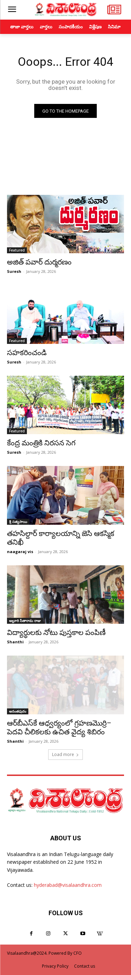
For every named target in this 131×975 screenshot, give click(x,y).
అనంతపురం (17, 711)
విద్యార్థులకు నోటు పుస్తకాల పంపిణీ (56, 632)
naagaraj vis (20, 551)
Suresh (14, 271)
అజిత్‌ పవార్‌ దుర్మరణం (39, 262)
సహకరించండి (27, 352)
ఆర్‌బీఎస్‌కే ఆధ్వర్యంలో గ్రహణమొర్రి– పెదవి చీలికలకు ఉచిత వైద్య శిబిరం (59, 727)
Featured (17, 250)
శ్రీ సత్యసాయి (18, 521)
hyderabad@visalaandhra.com (68, 885)
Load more (65, 754)
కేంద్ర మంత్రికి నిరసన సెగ (41, 443)
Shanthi (15, 641)
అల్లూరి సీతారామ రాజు (25, 620)
